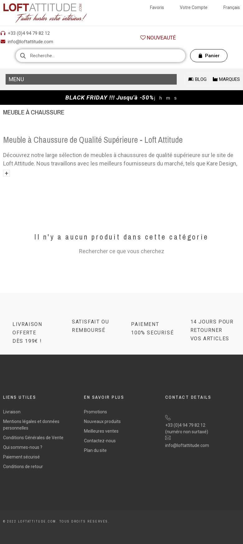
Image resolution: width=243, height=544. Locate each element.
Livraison (12, 411)
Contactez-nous (100, 440)
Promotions (95, 411)
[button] (158, 37)
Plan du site (95, 450)
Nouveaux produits (102, 421)
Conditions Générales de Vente (33, 437)
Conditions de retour (23, 466)
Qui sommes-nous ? (22, 447)
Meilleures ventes (101, 431)
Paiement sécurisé (21, 456)
